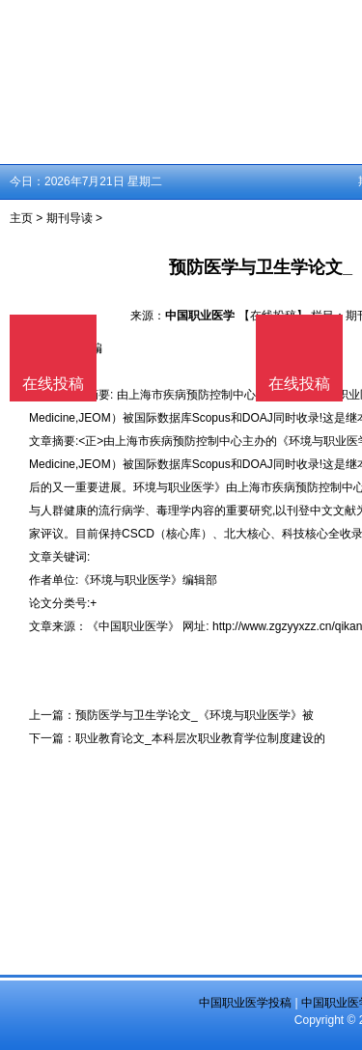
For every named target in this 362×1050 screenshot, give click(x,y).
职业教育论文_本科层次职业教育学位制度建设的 (200, 738)
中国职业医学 (200, 315)
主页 (21, 218)
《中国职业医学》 (133, 626)
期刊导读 (69, 218)
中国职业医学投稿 (245, 1002)
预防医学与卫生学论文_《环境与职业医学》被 (194, 715)
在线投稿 (299, 383)
